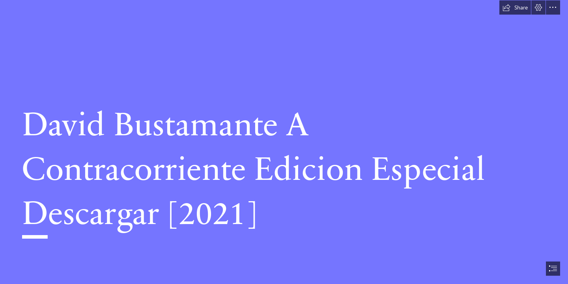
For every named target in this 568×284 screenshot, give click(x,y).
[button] (515, 7)
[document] (284, 142)
